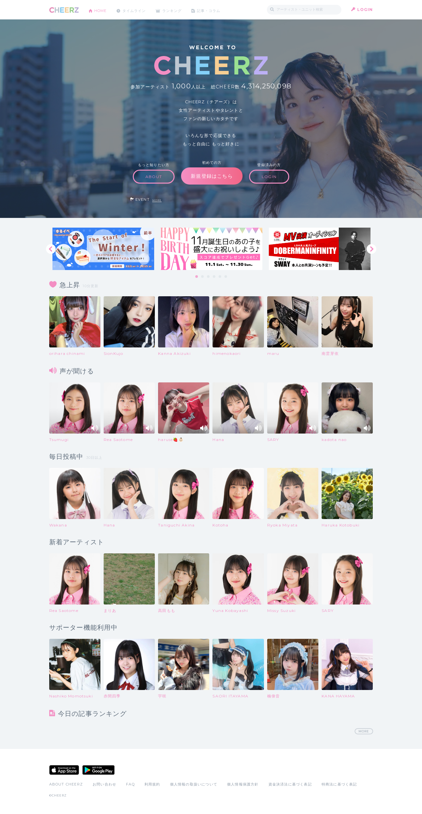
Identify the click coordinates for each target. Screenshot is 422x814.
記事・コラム (218, 9)
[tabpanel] (103, 249)
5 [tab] (220, 276)
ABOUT (153, 176)
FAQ (130, 784)
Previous (51, 249)
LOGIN (365, 9)
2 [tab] (202, 276)
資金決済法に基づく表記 (290, 784)
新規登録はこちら (212, 176)
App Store (64, 770)
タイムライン (138, 9)
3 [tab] (208, 276)
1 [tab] (197, 276)
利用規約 (152, 784)
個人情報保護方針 (243, 784)
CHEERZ (64, 10)
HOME (102, 9)
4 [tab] (214, 276)
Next (371, 249)
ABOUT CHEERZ (66, 784)
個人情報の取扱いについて (193, 784)
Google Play (98, 770)
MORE (157, 200)
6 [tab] (226, 276)
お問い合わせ (104, 784)
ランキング (178, 9)
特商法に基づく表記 (339, 784)
